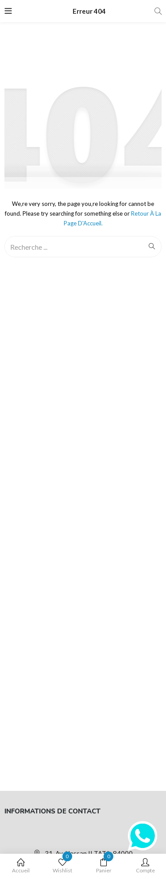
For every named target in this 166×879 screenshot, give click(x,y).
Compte (145, 866)
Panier (104, 866)
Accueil (21, 866)
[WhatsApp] (142, 836)
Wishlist (62, 866)
